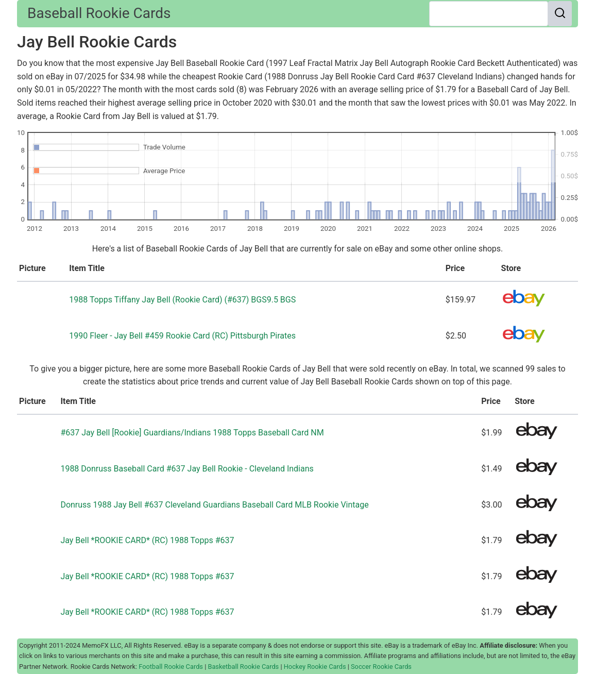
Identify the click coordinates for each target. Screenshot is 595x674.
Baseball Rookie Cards (99, 13)
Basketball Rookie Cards (243, 666)
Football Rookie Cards (171, 666)
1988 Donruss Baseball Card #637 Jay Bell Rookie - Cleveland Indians (186, 469)
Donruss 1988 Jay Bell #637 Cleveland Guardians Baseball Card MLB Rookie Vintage (214, 505)
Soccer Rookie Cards (381, 666)
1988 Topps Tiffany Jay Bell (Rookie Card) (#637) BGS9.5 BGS (182, 300)
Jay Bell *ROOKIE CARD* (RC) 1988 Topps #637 (147, 540)
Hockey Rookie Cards (315, 666)
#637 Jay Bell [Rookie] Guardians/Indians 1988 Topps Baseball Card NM (192, 432)
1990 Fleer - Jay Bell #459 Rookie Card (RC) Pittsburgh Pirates (182, 336)
